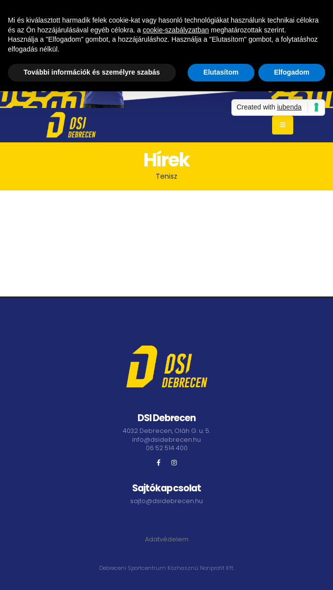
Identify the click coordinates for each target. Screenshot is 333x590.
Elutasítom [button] (221, 72)
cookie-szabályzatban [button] (176, 30)
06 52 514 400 (167, 448)
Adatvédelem (167, 539)
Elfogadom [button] (291, 72)
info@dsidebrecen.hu (166, 439)
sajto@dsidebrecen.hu (166, 501)
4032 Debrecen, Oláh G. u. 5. (166, 431)
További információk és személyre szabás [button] (92, 72)
